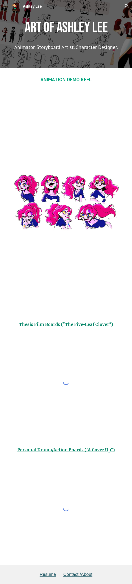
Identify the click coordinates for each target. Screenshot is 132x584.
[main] (66, 27)
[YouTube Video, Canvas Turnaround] (66, 274)
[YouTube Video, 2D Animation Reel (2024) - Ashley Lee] (66, 124)
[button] (5, 6)
